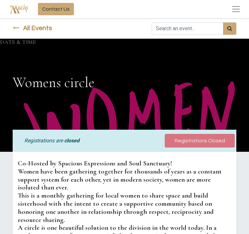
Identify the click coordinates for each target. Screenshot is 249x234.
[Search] (229, 28)
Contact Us (56, 9)
